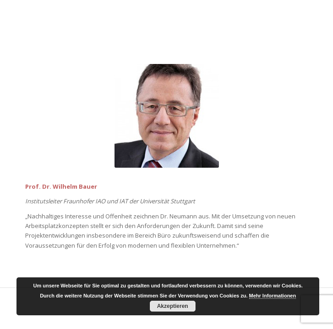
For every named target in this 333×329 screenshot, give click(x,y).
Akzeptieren (172, 306)
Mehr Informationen (272, 295)
